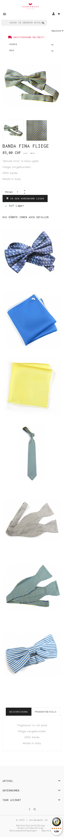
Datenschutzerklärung (31, 825)
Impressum (47, 830)
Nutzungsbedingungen (24, 830)
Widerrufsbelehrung (31, 828)
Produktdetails (45, 712)
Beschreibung (18, 712)
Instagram (35, 809)
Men (32, 51)
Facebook (30, 809)
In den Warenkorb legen (25, 198)
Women (32, 45)
